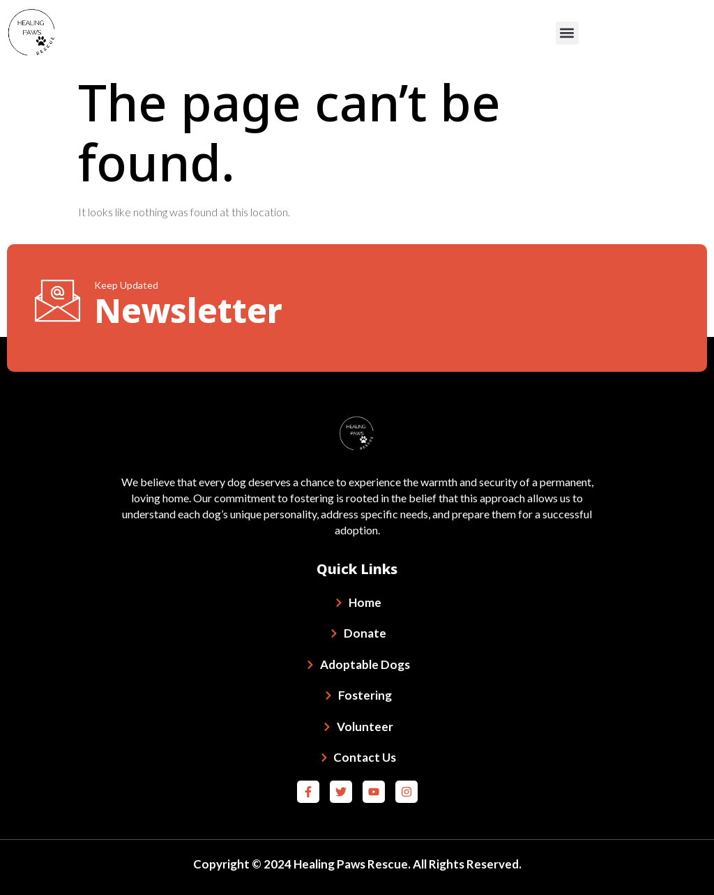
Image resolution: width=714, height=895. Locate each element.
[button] (567, 33)
